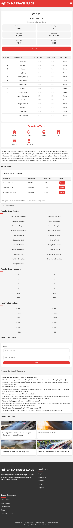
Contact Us (18, 523)
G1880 (18, 327)
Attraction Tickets (7, 513)
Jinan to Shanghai (54, 221)
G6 (18, 284)
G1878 (18, 323)
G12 (18, 298)
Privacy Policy (29, 523)
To (36, 357)
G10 (18, 293)
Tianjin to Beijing (54, 249)
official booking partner (34, 389)
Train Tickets (5, 503)
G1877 (54, 318)
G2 (18, 274)
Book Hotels (5, 500)
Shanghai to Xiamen (18, 235)
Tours (3, 510)
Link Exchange (40, 523)
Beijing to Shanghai (55, 216)
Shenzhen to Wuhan (54, 230)
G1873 (54, 308)
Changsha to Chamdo (54, 245)
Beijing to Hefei (18, 254)
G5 (54, 279)
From (36, 349)
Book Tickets (36, 49)
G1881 (54, 327)
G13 (54, 298)
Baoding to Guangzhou (18, 230)
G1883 (54, 332)
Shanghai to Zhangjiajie (54, 259)
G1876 (18, 318)
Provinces (41, 481)
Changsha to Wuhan (54, 235)
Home (2, 205)
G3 (54, 274)
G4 (18, 279)
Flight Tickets (5, 507)
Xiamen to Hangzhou (18, 226)
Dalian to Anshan (18, 245)
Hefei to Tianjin (54, 240)
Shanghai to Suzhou (18, 249)
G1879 (54, 323)
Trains (7, 205)
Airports (41, 488)
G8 (18, 288)
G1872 (18, 308)
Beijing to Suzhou (18, 264)
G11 (54, 293)
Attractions (42, 477)
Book (62, 183)
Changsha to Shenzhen (54, 254)
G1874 (18, 313)
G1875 (54, 313)
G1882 (18, 332)
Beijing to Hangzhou (54, 226)
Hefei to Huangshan (18, 259)
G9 (54, 288)
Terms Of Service (52, 523)
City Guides (42, 474)
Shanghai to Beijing (18, 221)
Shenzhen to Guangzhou (18, 216)
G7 (54, 284)
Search (36, 362)
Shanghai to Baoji (18, 240)
